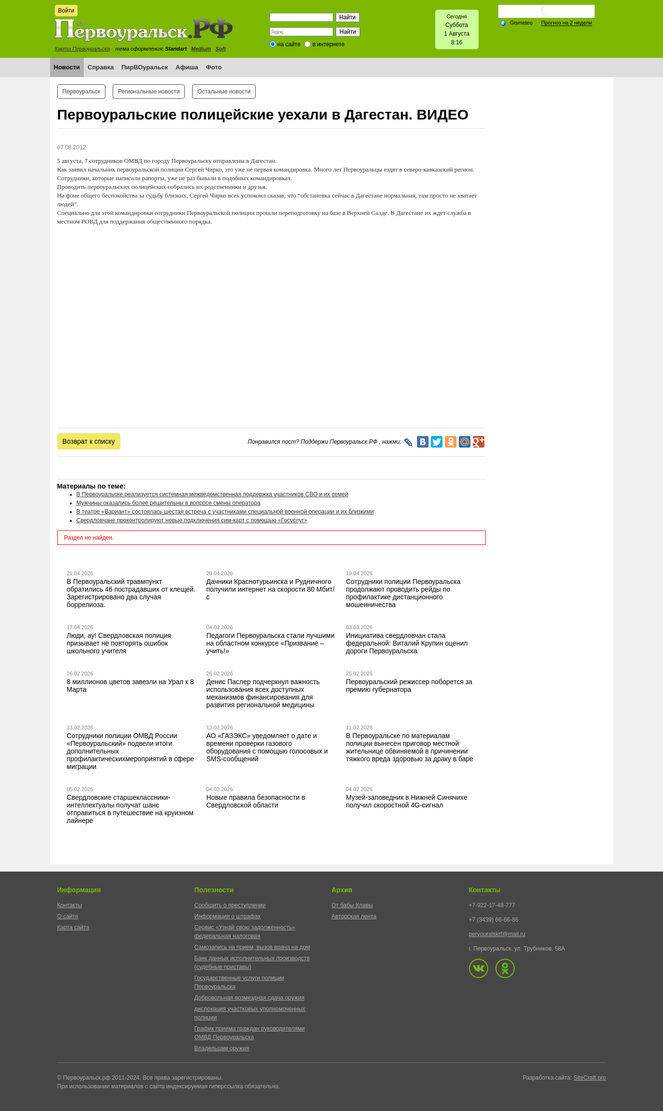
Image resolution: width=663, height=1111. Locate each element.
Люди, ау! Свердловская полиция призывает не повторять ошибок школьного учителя (119, 643)
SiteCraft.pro (589, 1077)
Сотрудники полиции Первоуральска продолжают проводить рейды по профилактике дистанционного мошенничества (403, 593)
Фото (214, 67)
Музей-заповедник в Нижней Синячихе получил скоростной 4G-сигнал (407, 801)
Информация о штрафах (228, 916)
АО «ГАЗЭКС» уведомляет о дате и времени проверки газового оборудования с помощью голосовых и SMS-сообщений (267, 747)
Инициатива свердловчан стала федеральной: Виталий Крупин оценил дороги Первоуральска (407, 643)
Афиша (187, 67)
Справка (101, 67)
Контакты (69, 905)
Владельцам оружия (222, 1048)
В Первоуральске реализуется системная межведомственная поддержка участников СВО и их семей (213, 494)
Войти (66, 10)
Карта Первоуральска (82, 49)
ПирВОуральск (144, 67)
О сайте (67, 916)
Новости (67, 67)
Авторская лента (354, 916)
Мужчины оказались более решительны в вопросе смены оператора (168, 503)
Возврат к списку (89, 441)
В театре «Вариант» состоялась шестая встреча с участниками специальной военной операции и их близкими (225, 511)
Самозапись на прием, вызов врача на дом (252, 947)
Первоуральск (81, 91)
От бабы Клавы (352, 905)
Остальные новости (223, 91)
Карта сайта (73, 927)
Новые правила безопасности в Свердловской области (256, 801)
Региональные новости (149, 91)
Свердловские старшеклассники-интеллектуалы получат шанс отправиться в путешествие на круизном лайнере (130, 809)
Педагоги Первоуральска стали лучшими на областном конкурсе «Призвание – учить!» (271, 643)
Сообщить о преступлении (230, 905)
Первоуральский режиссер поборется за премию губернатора (409, 685)
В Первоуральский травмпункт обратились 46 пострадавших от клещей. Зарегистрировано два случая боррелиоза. (131, 593)
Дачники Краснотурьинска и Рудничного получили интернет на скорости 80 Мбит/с (271, 589)
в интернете (328, 44)
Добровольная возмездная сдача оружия (250, 997)
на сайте (288, 44)
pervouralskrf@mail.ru (497, 934)
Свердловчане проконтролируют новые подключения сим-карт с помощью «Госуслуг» (192, 520)
